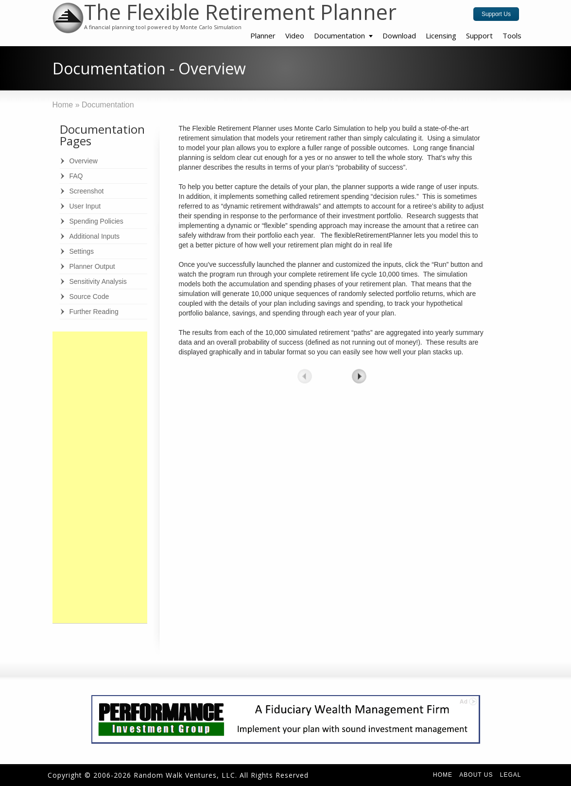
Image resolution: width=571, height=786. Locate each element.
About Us (476, 774)
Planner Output (92, 266)
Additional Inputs (94, 236)
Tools (511, 35)
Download (399, 35)
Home (442, 774)
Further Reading (94, 311)
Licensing (441, 35)
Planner (263, 35)
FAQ (76, 176)
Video (294, 35)
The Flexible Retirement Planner (240, 11)
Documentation (339, 35)
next (359, 376)
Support (479, 35)
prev (304, 376)
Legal (510, 774)
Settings (81, 251)
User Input (85, 206)
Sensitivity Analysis (98, 281)
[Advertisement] (99, 477)
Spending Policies (96, 221)
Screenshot (86, 191)
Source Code (89, 296)
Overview (83, 161)
